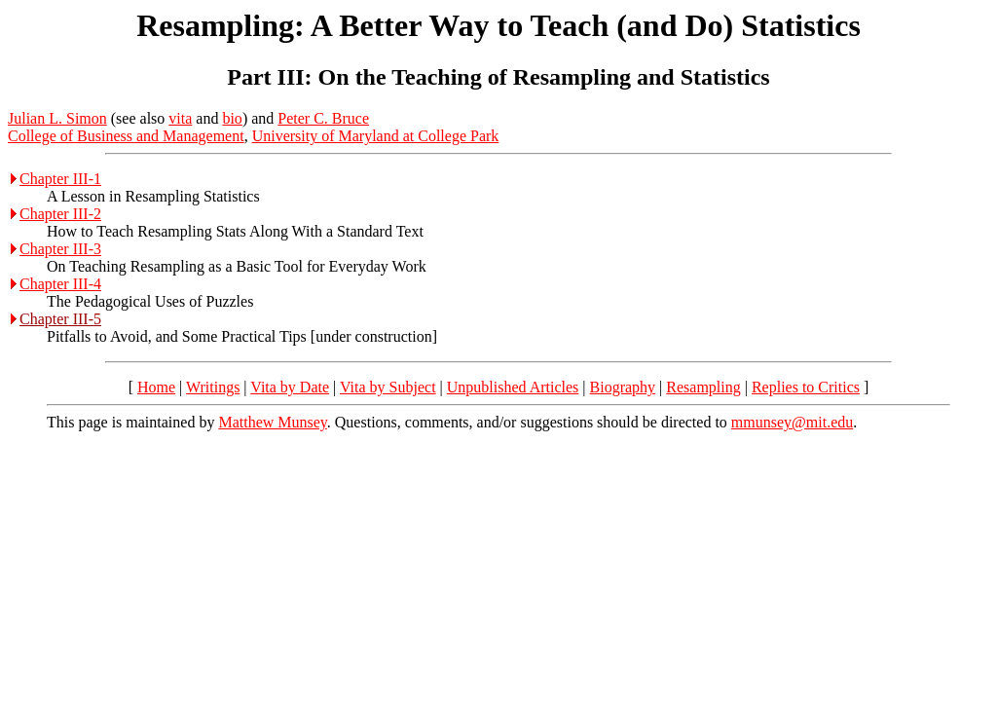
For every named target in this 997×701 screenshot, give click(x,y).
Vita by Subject (388, 387)
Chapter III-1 (60, 178)
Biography (623, 387)
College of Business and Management (126, 136)
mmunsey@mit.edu (792, 422)
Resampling (703, 387)
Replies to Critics (806, 387)
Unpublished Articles (513, 387)
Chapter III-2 (60, 213)
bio (231, 118)
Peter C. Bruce (323, 118)
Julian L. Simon (57, 118)
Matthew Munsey (272, 422)
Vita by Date (289, 387)
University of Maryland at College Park (375, 136)
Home (156, 387)
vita (180, 118)
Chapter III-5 (60, 319)
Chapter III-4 (60, 284)
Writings (213, 387)
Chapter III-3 (60, 248)
